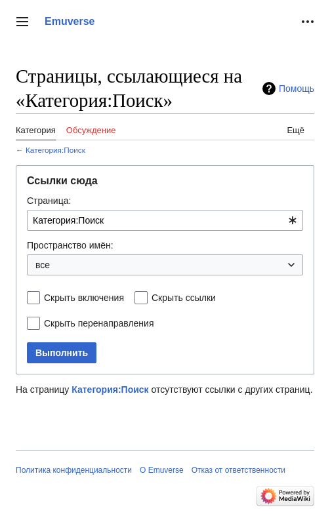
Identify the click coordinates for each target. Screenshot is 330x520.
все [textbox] (42, 265)
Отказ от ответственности (238, 470)
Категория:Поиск (55, 150)
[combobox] (165, 220)
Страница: (49, 200)
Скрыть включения (84, 297)
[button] (22, 21)
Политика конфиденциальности (74, 470)
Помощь (296, 88)
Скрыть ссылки (184, 297)
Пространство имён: (70, 245)
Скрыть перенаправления (99, 323)
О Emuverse (162, 470)
